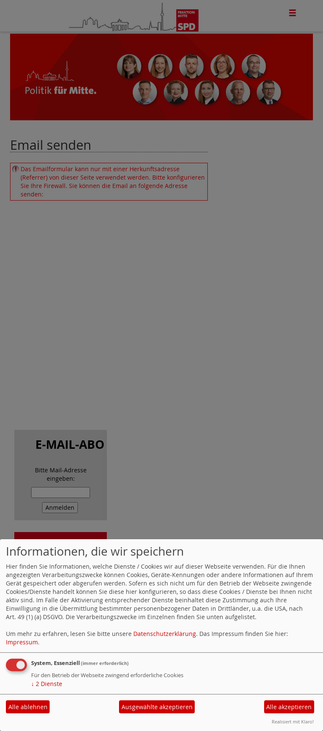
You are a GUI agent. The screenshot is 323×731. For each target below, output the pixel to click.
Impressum (22, 642)
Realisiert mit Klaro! (293, 721)
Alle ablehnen (28, 707)
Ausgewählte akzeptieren (157, 707)
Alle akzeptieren (289, 707)
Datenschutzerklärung (164, 634)
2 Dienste (46, 684)
